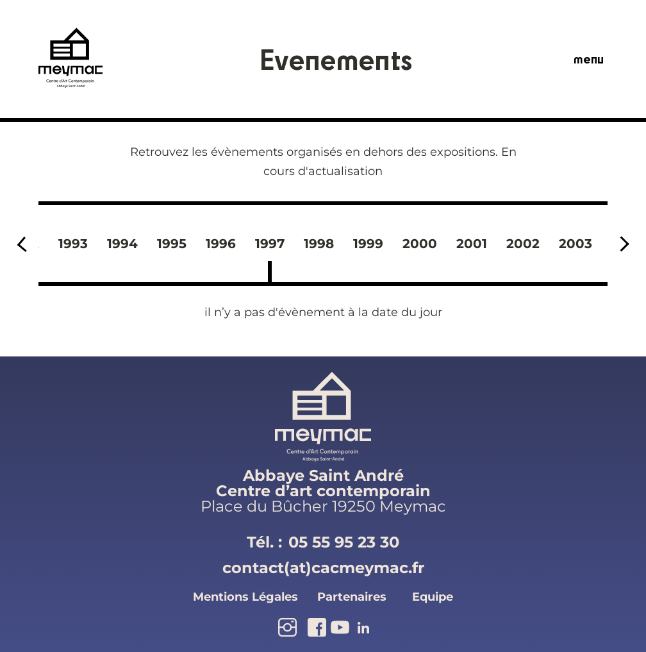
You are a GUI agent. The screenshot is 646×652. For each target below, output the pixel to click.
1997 (270, 243)
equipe (432, 597)
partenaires (351, 597)
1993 (73, 243)
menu (589, 59)
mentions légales (245, 597)
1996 (221, 243)
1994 (122, 243)
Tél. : (323, 542)
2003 (575, 243)
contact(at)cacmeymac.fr (323, 567)
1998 (319, 243)
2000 (419, 243)
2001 (471, 243)
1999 (368, 243)
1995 (171, 243)
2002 (523, 243)
